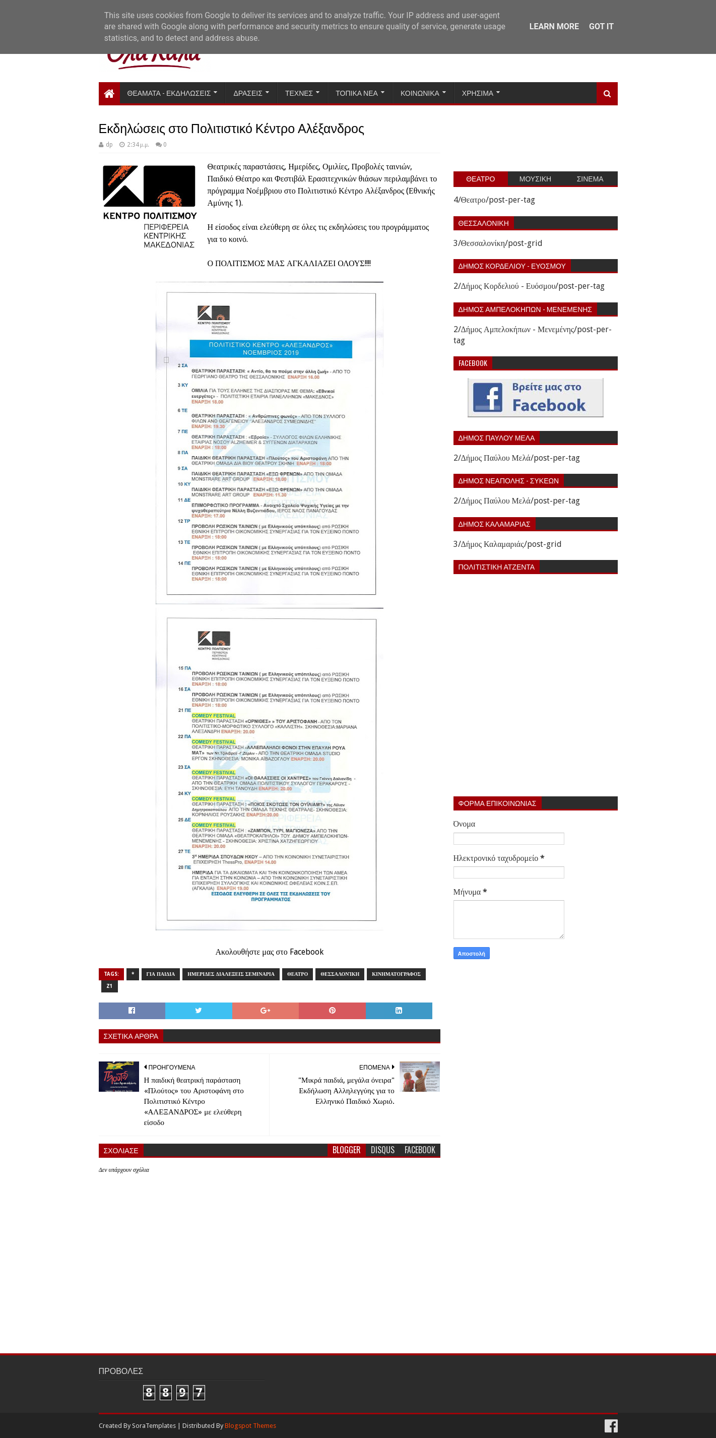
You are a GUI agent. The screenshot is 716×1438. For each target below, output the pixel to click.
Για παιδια (161, 974)
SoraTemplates (154, 1425)
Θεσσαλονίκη (339, 974)
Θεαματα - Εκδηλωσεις (169, 92)
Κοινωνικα (420, 92)
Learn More (554, 26)
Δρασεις (248, 92)
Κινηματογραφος (396, 974)
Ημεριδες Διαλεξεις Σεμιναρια (231, 974)
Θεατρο (297, 974)
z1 (109, 986)
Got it (601, 26)
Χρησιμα (477, 92)
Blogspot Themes (250, 1425)
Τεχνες (299, 92)
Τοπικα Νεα (357, 92)
